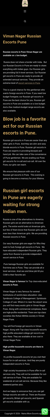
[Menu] (25, 11)
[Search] (25, 21)
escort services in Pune (29, 83)
